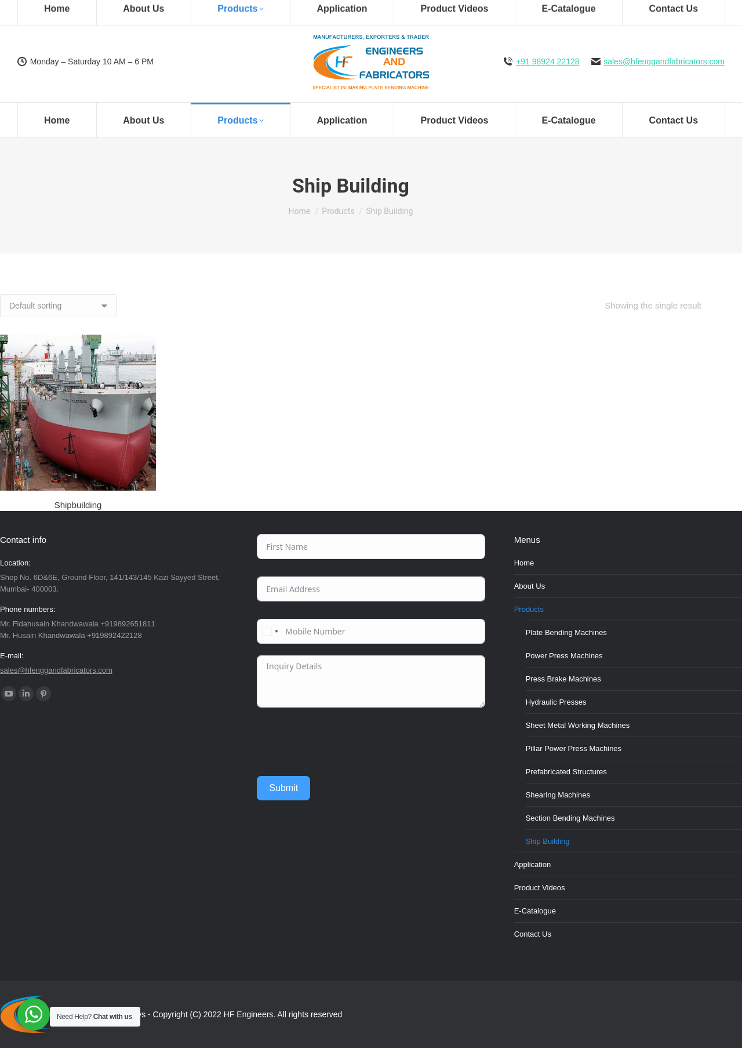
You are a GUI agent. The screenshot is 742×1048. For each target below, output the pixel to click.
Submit (283, 788)
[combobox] (269, 631)
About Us (529, 586)
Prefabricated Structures (566, 771)
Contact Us (532, 934)
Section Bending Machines (570, 818)
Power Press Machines (564, 655)
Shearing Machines (558, 794)
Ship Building (548, 841)
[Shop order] (58, 305)
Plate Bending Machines (566, 632)
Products (529, 609)
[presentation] (345, 741)
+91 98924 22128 (547, 61)
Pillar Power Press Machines (573, 748)
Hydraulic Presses (556, 702)
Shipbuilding (78, 505)
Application (532, 864)
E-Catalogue (535, 910)
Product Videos (539, 887)
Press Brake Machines (563, 679)
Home (524, 563)
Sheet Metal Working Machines (578, 725)
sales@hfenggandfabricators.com (664, 61)
